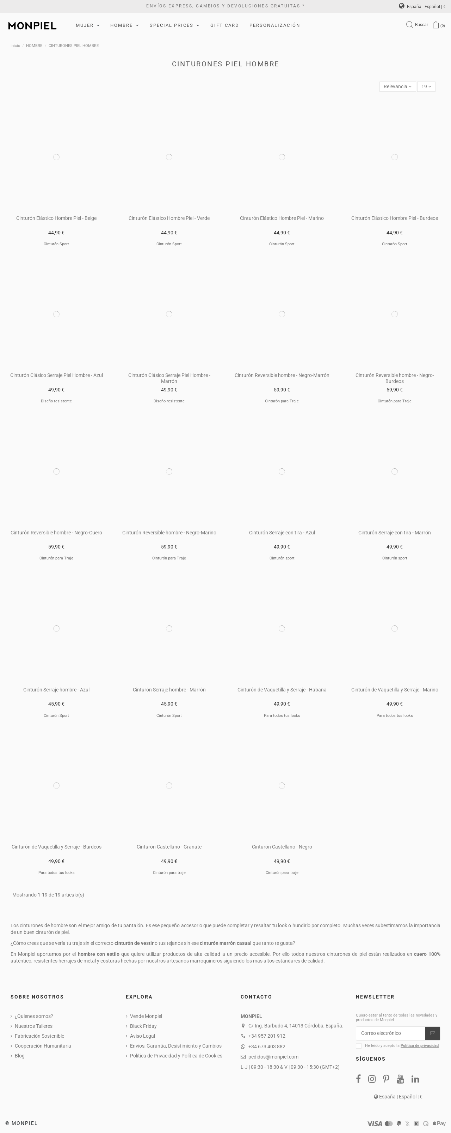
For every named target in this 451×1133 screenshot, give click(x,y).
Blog (20, 1056)
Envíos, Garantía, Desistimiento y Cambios (176, 1046)
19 (426, 86)
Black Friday (143, 1026)
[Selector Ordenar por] (397, 87)
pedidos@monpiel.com (273, 1057)
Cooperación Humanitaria (43, 1046)
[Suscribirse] (432, 1033)
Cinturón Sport (56, 244)
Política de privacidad (420, 1045)
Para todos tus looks (282, 715)
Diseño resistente (56, 401)
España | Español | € (422, 6)
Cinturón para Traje (282, 401)
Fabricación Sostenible (39, 1036)
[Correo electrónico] (390, 1033)
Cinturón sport (282, 558)
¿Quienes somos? (34, 1016)
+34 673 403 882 (266, 1046)
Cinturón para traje (169, 872)
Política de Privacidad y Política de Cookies (176, 1056)
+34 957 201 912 (266, 1036)
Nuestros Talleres (33, 1026)
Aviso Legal (142, 1036)
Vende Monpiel (146, 1016)
